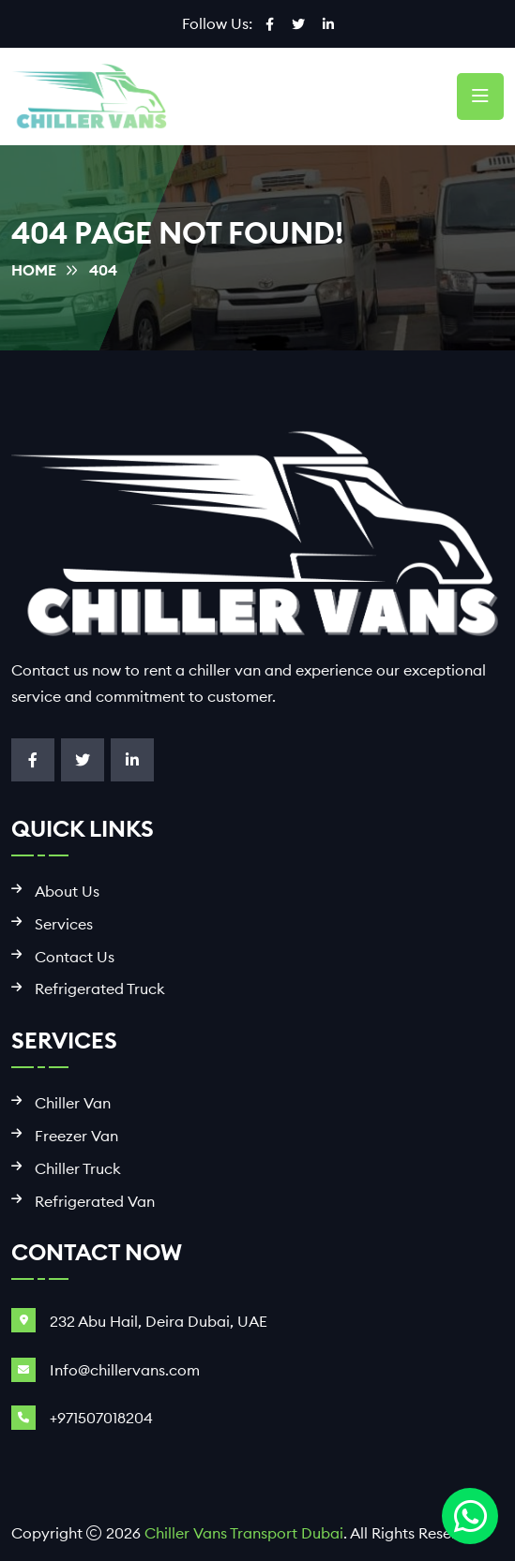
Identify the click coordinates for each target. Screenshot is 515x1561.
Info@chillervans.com (125, 1369)
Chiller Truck (78, 1169)
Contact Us (74, 957)
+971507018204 (101, 1417)
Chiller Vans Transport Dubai (243, 1533)
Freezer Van (76, 1136)
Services (64, 924)
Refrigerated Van (95, 1202)
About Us (67, 891)
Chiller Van (73, 1103)
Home (33, 269)
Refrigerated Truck (100, 989)
